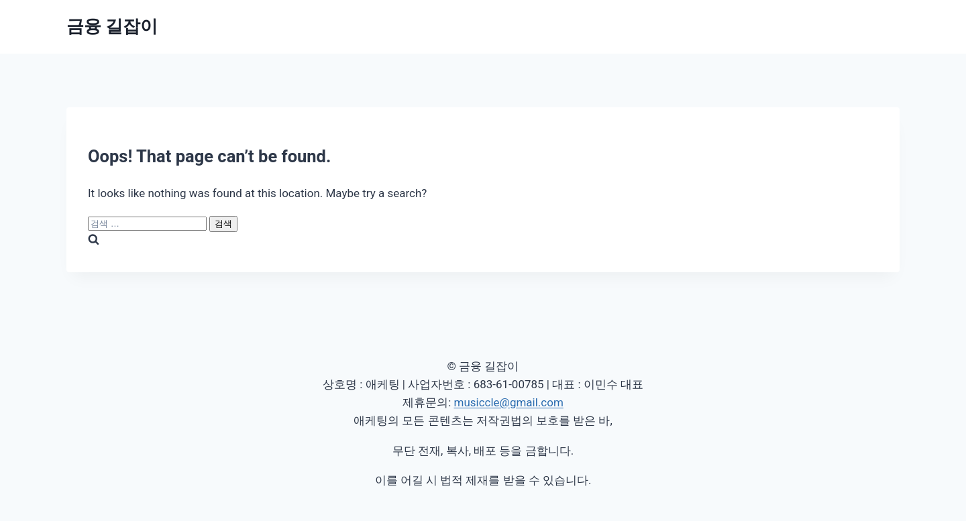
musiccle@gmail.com (508, 402)
